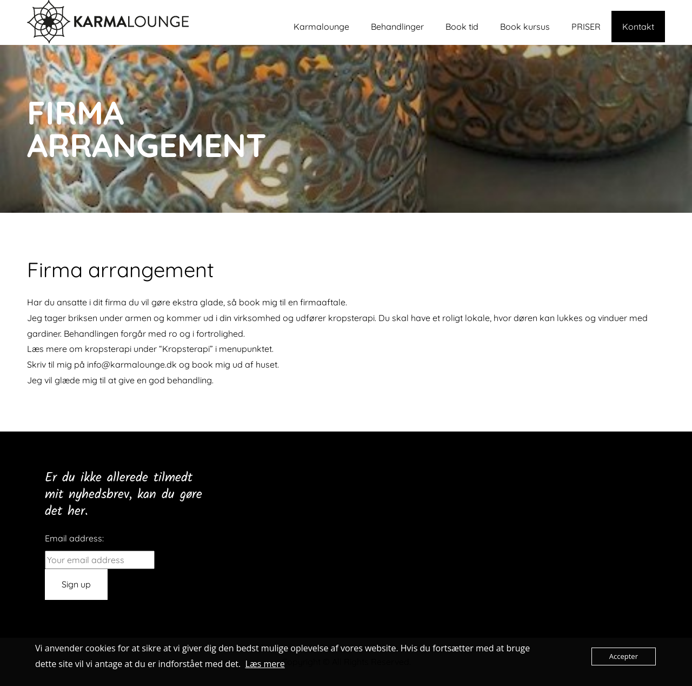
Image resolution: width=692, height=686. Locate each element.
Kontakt (638, 26)
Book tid (461, 26)
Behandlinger (397, 26)
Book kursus (525, 26)
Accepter (623, 656)
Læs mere (265, 664)
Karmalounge (321, 26)
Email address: (74, 538)
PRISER (586, 26)
